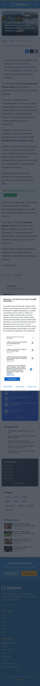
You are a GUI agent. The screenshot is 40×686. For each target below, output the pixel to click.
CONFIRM (12, 379)
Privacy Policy (32, 386)
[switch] (31, 343)
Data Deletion (7, 386)
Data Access (20, 386)
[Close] (36, 299)
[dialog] (20, 343)
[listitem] (20, 337)
